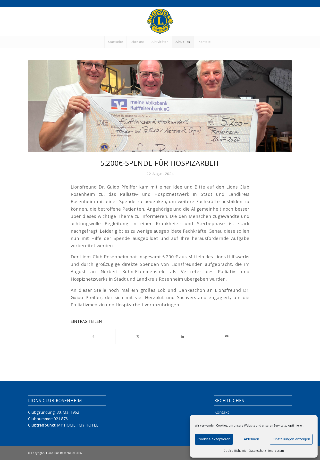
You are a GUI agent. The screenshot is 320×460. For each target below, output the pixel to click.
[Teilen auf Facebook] (93, 336)
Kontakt (221, 412)
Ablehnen (251, 439)
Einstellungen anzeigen (291, 439)
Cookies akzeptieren (213, 439)
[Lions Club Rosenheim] (160, 21)
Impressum (276, 451)
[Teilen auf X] (138, 336)
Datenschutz (257, 451)
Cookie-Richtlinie (235, 451)
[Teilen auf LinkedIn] (182, 336)
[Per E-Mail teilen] (227, 336)
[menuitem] (115, 42)
